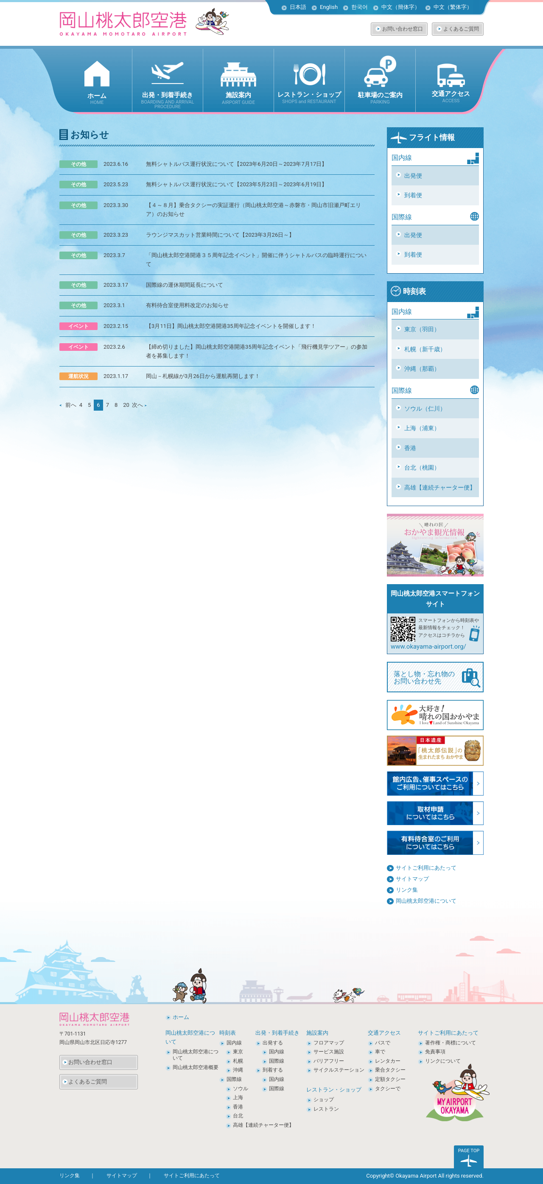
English (329, 7)
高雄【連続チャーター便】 (440, 487)
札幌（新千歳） (425, 349)
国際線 (234, 1079)
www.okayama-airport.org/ (428, 646)
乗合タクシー (390, 1070)
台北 (238, 1116)
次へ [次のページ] (139, 405)
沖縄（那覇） (422, 368)
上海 (238, 1097)
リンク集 (407, 890)
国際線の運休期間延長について (184, 285)
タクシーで (387, 1089)
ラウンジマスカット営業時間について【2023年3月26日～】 (220, 235)
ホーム (181, 1017)
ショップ (323, 1100)
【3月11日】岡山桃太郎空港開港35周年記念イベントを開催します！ (231, 326)
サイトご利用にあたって (426, 868)
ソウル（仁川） (425, 408)
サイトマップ (412, 879)
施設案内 (317, 1033)
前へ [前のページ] (67, 405)
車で (380, 1052)
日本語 (298, 7)
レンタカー (387, 1061)
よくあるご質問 (461, 29)
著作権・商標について (450, 1043)
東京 (238, 1052)
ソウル (240, 1089)
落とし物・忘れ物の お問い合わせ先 (437, 678)
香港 (410, 448)
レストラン (326, 1109)
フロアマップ (328, 1043)
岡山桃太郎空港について (426, 901)
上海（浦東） (422, 428)
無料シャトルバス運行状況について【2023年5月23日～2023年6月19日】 (236, 184)
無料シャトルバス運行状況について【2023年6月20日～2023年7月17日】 (236, 164)
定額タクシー (390, 1079)
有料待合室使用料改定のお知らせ (187, 305)
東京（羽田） (422, 329)
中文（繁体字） (453, 7)
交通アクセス (384, 1033)
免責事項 (435, 1052)
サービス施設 (328, 1052)
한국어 (359, 7)
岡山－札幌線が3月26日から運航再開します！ (203, 376)
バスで (382, 1043)
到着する (273, 1070)
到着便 (413, 195)
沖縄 (238, 1070)
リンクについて (443, 1061)
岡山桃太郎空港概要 (195, 1067)
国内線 (234, 1043)
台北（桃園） (422, 467)
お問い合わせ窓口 (402, 29)
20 (126, 405)
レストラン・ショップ (333, 1089)
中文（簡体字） (400, 7)
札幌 (238, 1061)
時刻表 (408, 291)
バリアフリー (328, 1061)
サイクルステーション (338, 1070)
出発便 (413, 175)
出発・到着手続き (277, 1033)
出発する (273, 1043)
